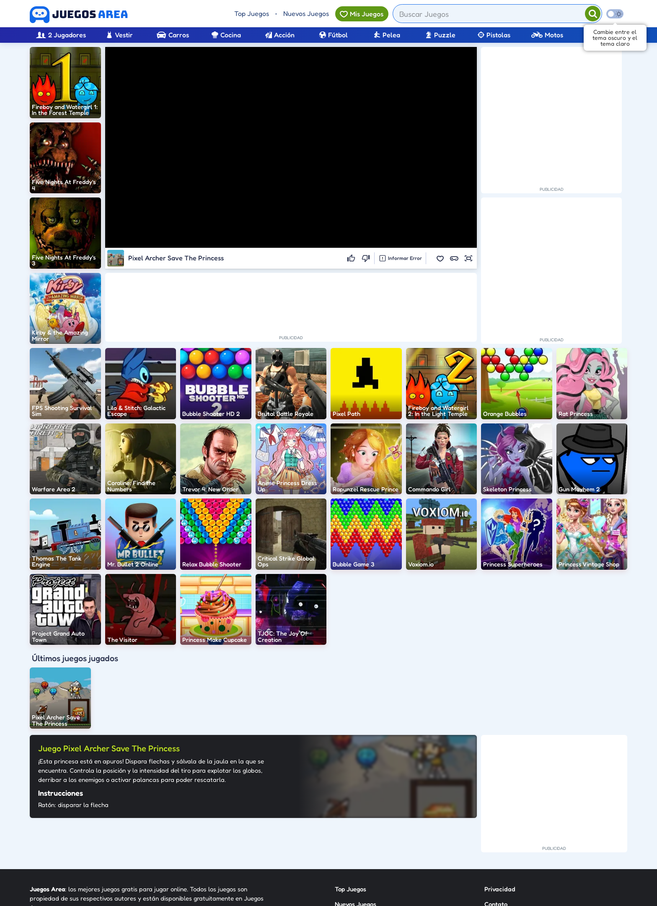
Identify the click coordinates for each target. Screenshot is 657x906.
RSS (489, 833)
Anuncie (495, 848)
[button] (440, 258)
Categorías (350, 833)
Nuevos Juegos (306, 13)
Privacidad (499, 803)
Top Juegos (251, 13)
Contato (495, 818)
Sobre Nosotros (356, 848)
